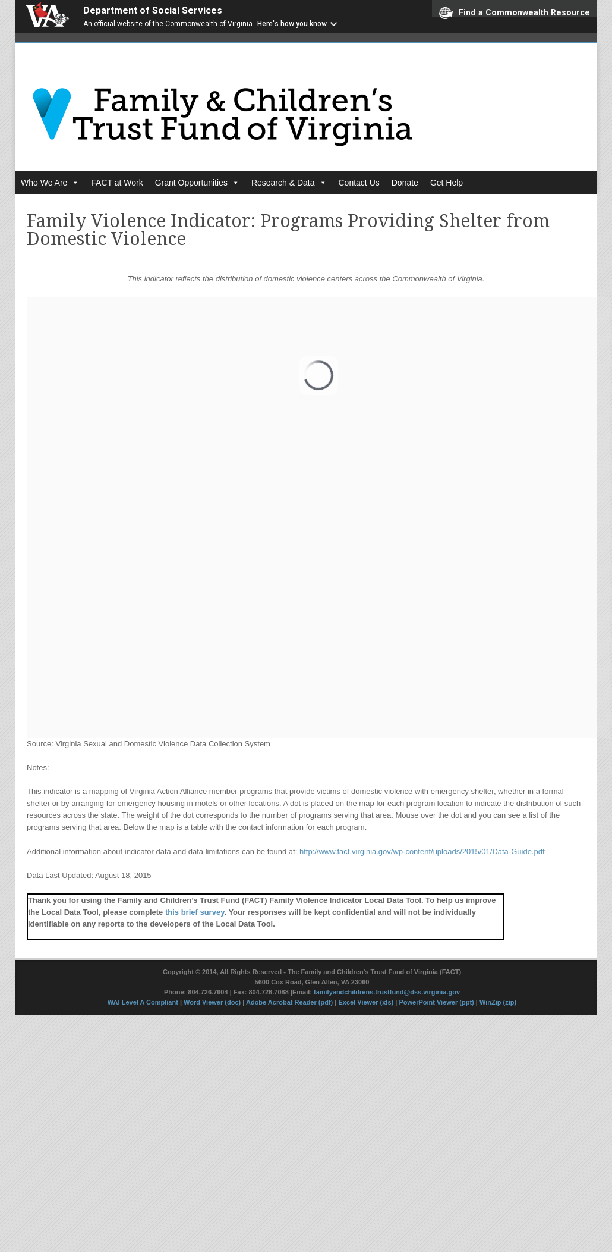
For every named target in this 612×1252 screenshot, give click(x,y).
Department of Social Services (152, 10)
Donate (405, 182)
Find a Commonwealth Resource (514, 12)
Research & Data (289, 182)
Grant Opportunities (197, 182)
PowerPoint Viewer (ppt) (436, 1002)
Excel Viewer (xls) (365, 1002)
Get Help (446, 182)
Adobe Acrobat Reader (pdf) (289, 1002)
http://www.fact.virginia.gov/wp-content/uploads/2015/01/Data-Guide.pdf (422, 851)
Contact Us (359, 182)
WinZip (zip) (497, 1002)
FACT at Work (117, 182)
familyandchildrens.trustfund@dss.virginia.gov (387, 992)
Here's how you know (292, 24)
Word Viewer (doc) (212, 1002)
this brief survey (194, 912)
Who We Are (50, 182)
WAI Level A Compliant (144, 1002)
